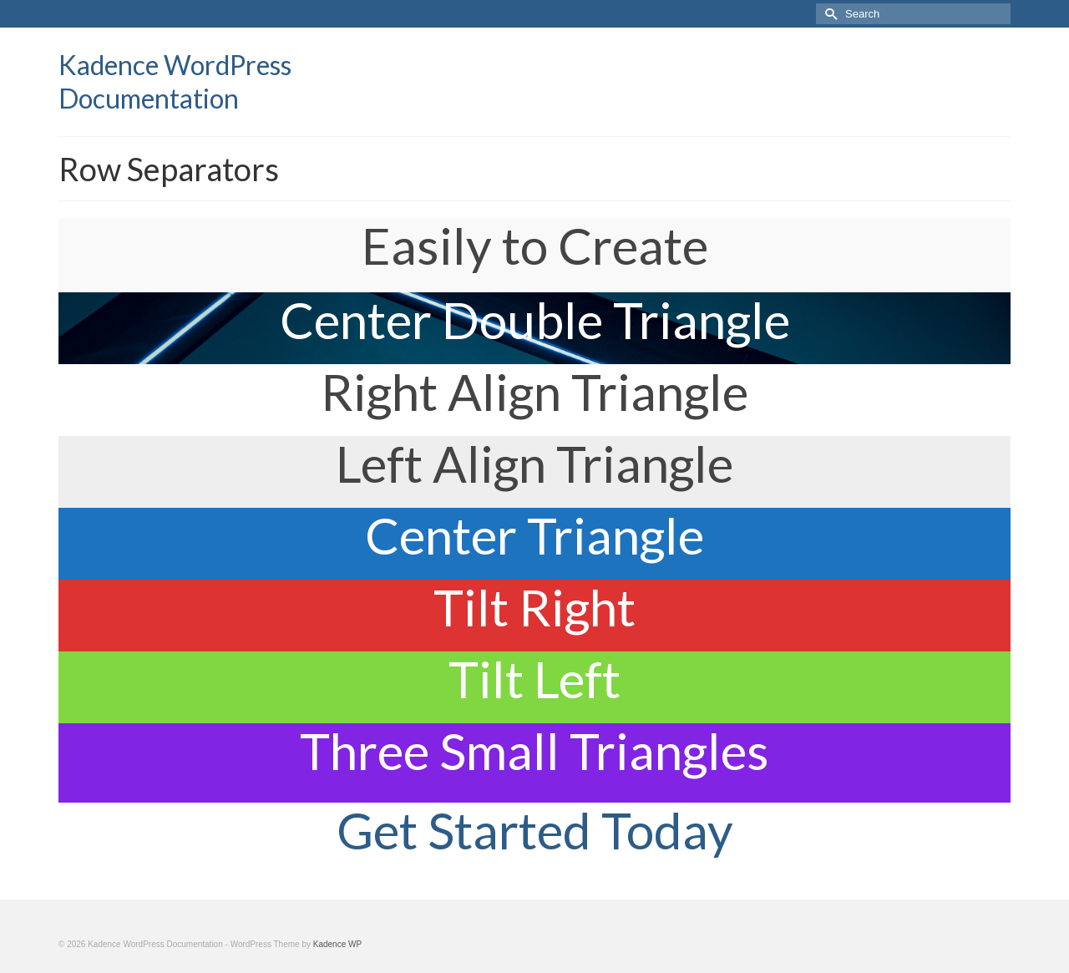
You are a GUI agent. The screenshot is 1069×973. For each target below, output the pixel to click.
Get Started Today (535, 830)
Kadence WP (337, 944)
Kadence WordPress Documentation (174, 81)
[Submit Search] (828, 13)
